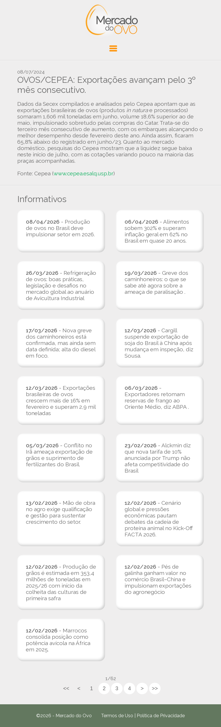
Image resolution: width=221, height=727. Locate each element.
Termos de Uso (117, 715)
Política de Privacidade (161, 715)
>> (155, 688)
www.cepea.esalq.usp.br (83, 173)
